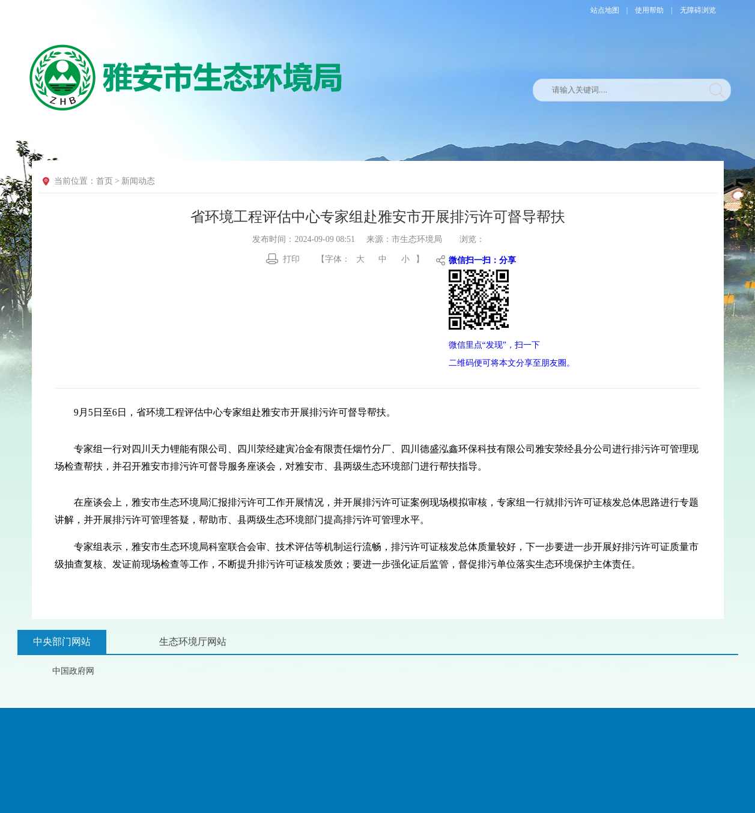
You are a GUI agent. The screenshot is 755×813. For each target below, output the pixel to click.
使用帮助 (649, 10)
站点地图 (604, 10)
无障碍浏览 (698, 10)
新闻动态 (138, 181)
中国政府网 (73, 670)
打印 (291, 259)
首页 (104, 181)
